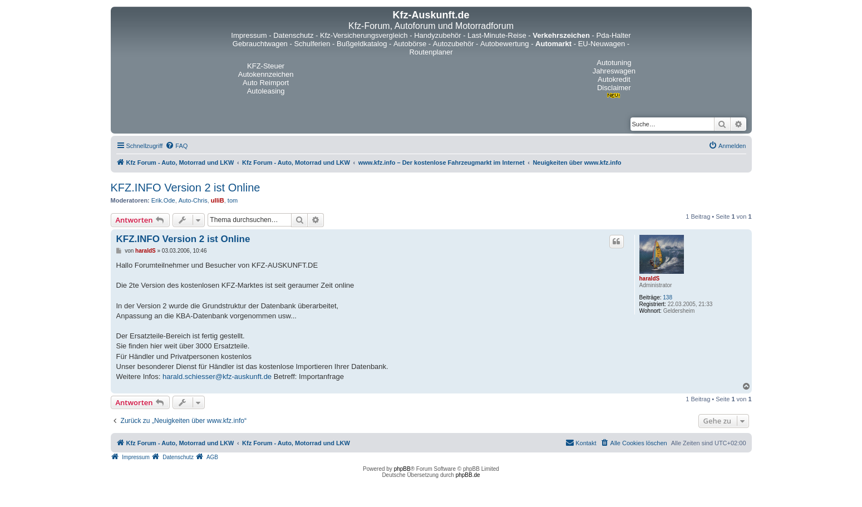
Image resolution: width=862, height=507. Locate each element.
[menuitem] (176, 145)
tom (233, 200)
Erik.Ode (163, 200)
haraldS (649, 278)
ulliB (217, 200)
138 (667, 297)
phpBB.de (468, 475)
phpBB (402, 469)
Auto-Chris (193, 200)
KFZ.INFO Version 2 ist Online (185, 187)
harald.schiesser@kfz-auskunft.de (217, 376)
